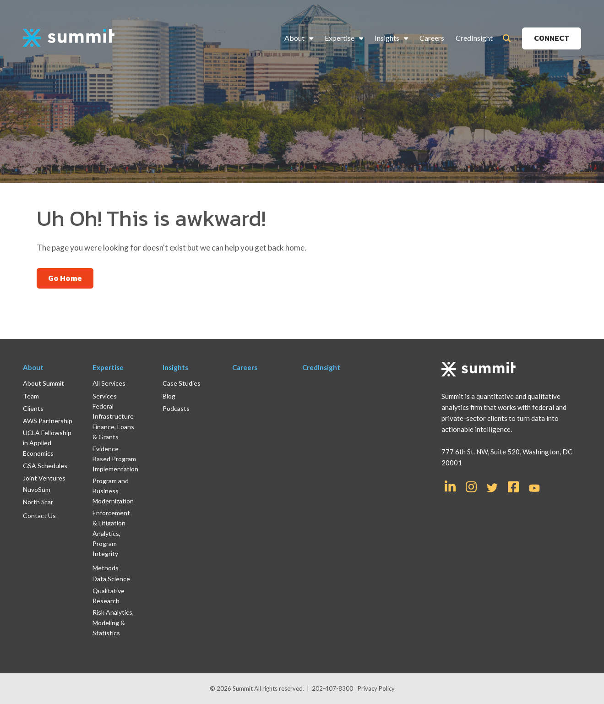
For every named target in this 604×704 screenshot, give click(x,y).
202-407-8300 (332, 688)
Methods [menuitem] (106, 568)
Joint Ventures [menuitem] (44, 478)
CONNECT (551, 38)
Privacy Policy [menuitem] (376, 688)
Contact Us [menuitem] (39, 515)
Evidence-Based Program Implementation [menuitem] (115, 459)
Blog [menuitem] (169, 396)
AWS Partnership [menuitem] (47, 421)
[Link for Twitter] (492, 488)
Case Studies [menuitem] (182, 383)
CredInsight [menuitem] (474, 37)
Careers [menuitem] (431, 37)
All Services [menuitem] (109, 383)
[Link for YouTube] (534, 488)
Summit (243, 688)
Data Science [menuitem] (111, 579)
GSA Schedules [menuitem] (45, 465)
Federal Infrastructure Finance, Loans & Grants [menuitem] (113, 421)
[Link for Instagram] (471, 486)
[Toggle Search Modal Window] (507, 38)
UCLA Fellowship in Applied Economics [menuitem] (47, 443)
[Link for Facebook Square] (513, 486)
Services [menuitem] (105, 396)
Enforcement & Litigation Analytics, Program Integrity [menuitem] (111, 533)
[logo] (68, 38)
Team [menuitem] (31, 396)
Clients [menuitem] (33, 408)
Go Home (65, 278)
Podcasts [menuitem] (176, 408)
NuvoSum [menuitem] (36, 489)
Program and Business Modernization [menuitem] (113, 491)
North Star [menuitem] (38, 502)
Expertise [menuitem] (339, 37)
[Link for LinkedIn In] (450, 486)
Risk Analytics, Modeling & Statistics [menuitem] (113, 622)
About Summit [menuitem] (43, 383)
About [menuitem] (294, 37)
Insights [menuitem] (387, 37)
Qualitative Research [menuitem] (109, 596)
